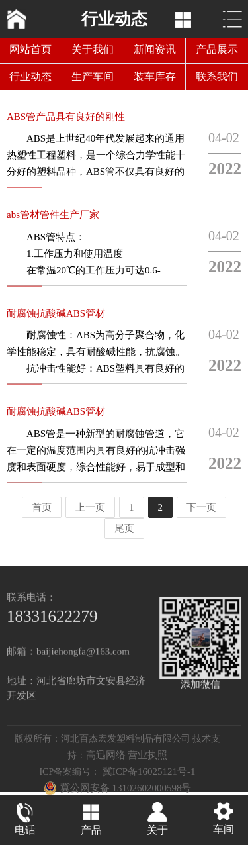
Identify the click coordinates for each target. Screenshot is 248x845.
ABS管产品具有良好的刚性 (66, 119)
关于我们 (92, 49)
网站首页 (30, 49)
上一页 (90, 507)
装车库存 (155, 76)
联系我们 (217, 76)
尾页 (124, 528)
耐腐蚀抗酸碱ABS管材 (56, 316)
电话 (25, 831)
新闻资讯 (155, 49)
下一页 (201, 507)
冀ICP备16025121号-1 (149, 784)
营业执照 (147, 767)
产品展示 (217, 49)
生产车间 (92, 76)
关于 (157, 831)
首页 (42, 507)
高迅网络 (106, 767)
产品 (91, 831)
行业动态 (30, 76)
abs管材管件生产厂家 (53, 217)
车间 (223, 830)
